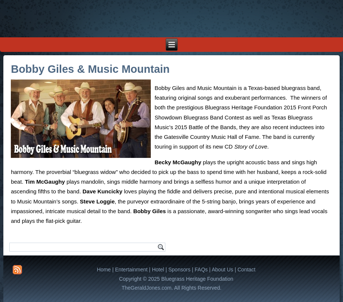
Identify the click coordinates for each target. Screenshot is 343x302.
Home (104, 270)
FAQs (201, 270)
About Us (222, 270)
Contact (246, 270)
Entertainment (131, 270)
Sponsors (179, 270)
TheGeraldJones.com (147, 288)
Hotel (158, 270)
